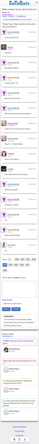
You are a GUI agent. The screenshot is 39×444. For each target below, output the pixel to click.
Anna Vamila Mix (13, 32)
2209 (17, 259)
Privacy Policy (19, 431)
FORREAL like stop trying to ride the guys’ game (18, 342)
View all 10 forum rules (12, 325)
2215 (16, 265)
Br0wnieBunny (14, 349)
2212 (34, 259)
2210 (22, 259)
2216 (22, 265)
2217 (27, 265)
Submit (6, 309)
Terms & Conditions (19, 427)
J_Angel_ (10, 169)
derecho (10, 47)
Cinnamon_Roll (12, 123)
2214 (10, 265)
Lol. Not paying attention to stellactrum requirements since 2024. (17, 382)
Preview (16, 309)
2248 (5, 270)
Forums (11, 16)
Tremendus (11, 245)
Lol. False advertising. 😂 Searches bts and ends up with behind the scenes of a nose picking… (19, 403)
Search (19, 439)
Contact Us (19, 435)
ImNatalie (10, 154)
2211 (28, 259)
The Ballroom (21, 16)
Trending (25, 439)
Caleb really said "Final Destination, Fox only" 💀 (19, 362)
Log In (23, 278)
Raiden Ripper (14, 369)
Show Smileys (7, 300)
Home (4, 16)
